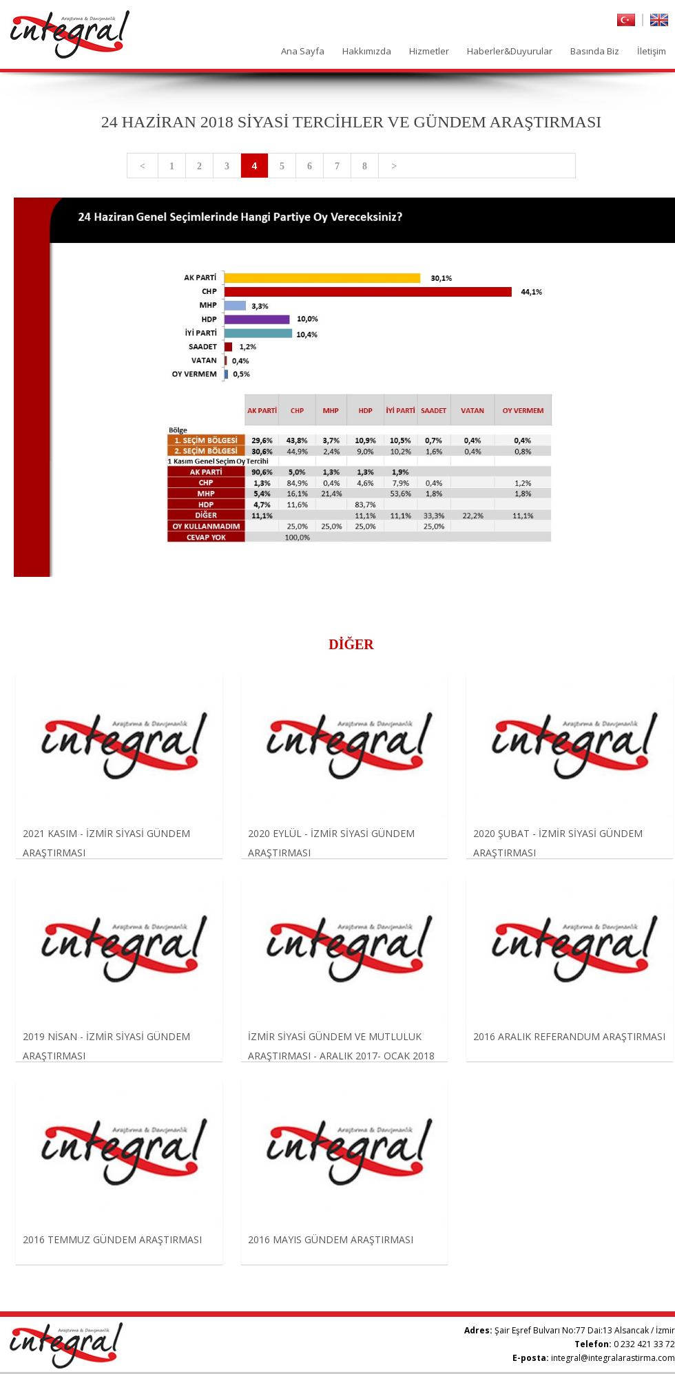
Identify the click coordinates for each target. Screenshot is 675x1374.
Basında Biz (594, 51)
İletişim (651, 51)
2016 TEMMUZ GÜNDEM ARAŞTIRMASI (112, 1239)
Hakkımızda (366, 51)
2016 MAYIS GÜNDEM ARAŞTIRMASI (330, 1239)
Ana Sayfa (302, 51)
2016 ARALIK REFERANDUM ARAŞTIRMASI (569, 1036)
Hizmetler (429, 51)
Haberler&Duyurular (509, 51)
